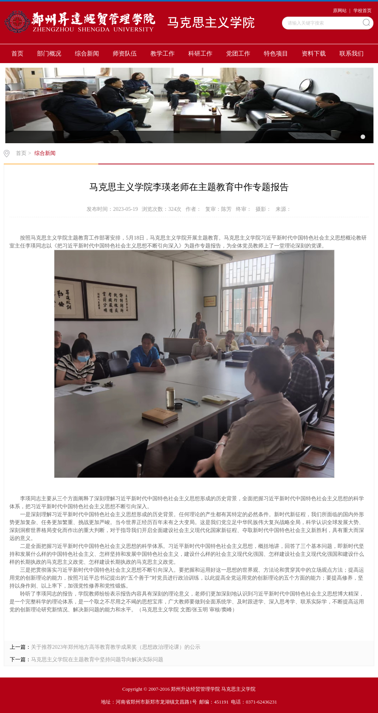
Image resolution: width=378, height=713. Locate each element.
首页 (17, 53)
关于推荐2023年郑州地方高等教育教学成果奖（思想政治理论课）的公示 (115, 647)
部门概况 (49, 53)
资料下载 (314, 53)
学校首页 (362, 10)
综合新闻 (87, 53)
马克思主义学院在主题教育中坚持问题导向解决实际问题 (97, 659)
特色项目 (276, 53)
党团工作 (238, 53)
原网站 (340, 10)
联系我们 (351, 53)
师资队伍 (125, 53)
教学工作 (162, 53)
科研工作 (200, 53)
